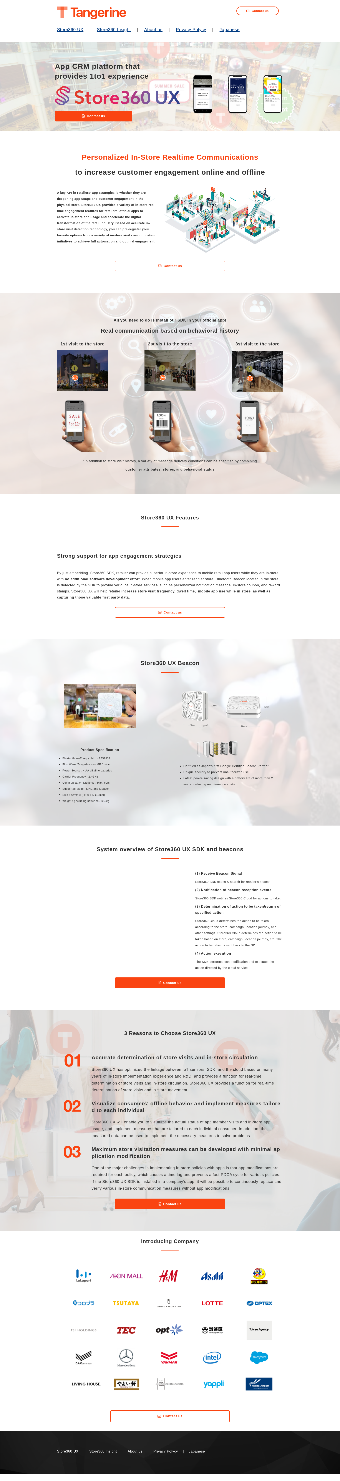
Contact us (260, 11)
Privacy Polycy (191, 29)
